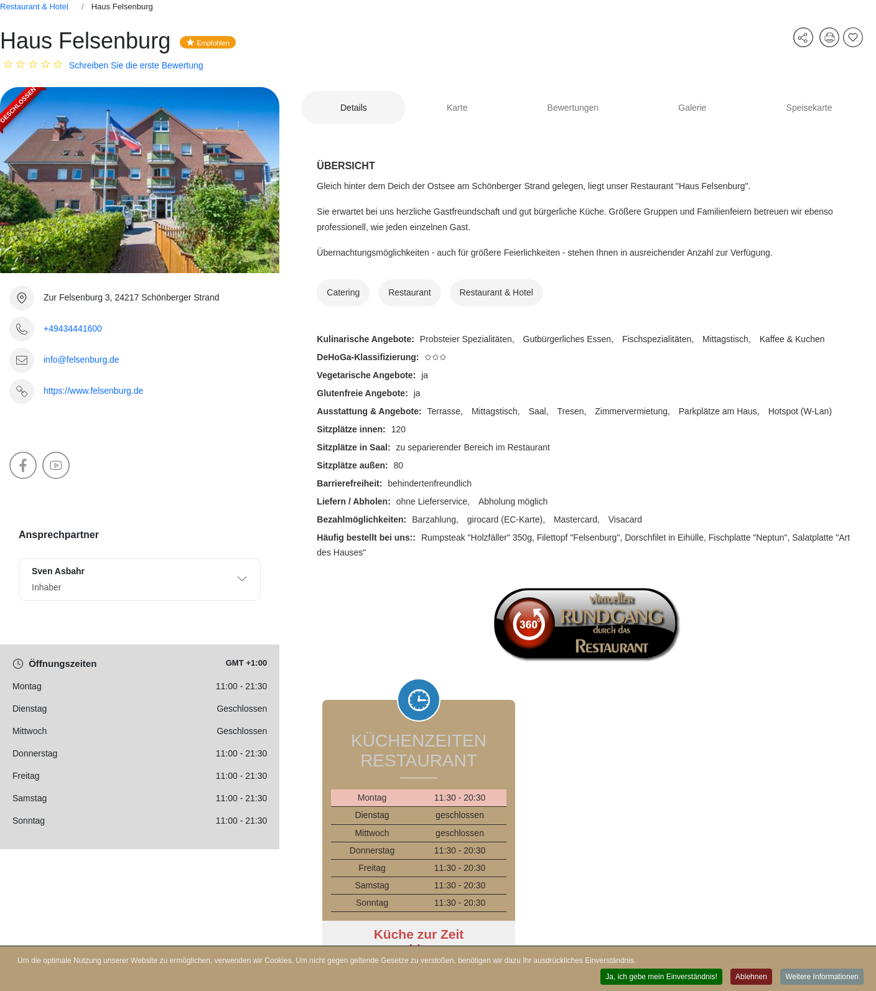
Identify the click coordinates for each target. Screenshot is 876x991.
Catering (343, 292)
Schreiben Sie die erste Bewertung (136, 65)
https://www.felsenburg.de (93, 391)
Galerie (692, 108)
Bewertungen (573, 108)
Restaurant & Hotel (34, 6)
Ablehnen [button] (751, 977)
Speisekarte (809, 108)
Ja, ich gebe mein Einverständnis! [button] (661, 977)
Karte (457, 108)
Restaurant (409, 292)
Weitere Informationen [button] (822, 977)
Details (353, 108)
